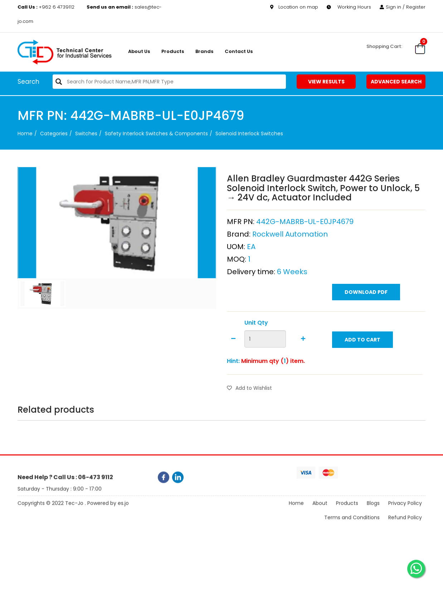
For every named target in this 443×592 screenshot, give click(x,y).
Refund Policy (405, 525)
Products (172, 51)
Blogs (373, 510)
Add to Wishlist (249, 413)
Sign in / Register (402, 7)
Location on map (294, 7)
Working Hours (349, 7)
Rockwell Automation (290, 259)
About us (139, 51)
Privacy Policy (405, 510)
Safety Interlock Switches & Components (156, 133)
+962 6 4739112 (47, 7)
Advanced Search (396, 81)
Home (25, 133)
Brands (204, 51)
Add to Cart (362, 365)
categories (54, 133)
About (319, 510)
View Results (326, 81)
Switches (86, 133)
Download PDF (366, 317)
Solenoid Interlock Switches (249, 133)
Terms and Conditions (352, 525)
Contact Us (239, 51)
